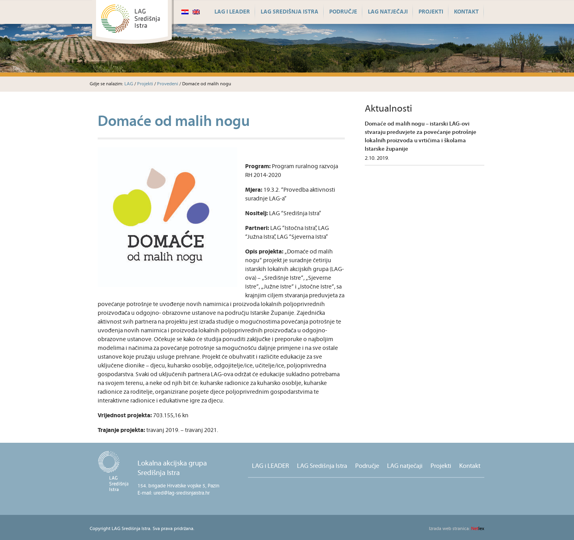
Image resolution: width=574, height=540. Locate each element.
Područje (343, 12)
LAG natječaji (388, 12)
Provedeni (167, 83)
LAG (128, 83)
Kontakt (466, 12)
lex (456, 528)
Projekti (431, 12)
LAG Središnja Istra (289, 12)
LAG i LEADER (232, 12)
